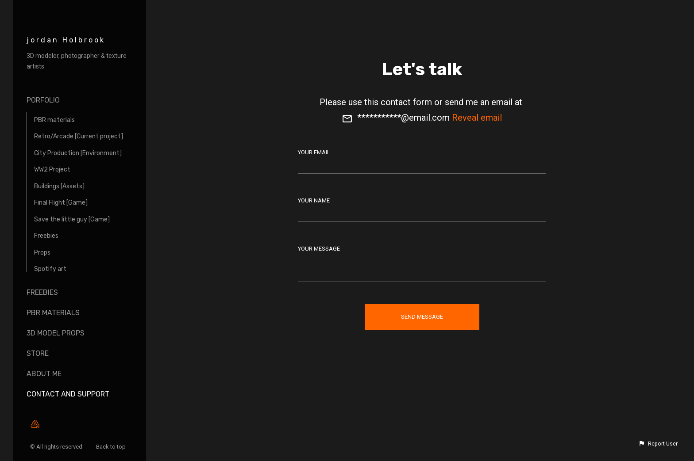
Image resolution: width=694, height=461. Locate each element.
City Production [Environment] (78, 153)
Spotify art (50, 269)
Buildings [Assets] (59, 186)
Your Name (314, 200)
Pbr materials (53, 313)
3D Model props (56, 333)
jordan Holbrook (66, 40)
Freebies (46, 236)
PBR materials (54, 120)
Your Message (319, 248)
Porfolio (43, 100)
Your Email (314, 152)
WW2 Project (52, 169)
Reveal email (477, 117)
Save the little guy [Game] (72, 219)
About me (44, 374)
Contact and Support (68, 394)
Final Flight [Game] (61, 202)
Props (42, 252)
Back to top (111, 446)
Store (38, 353)
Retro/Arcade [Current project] (78, 136)
